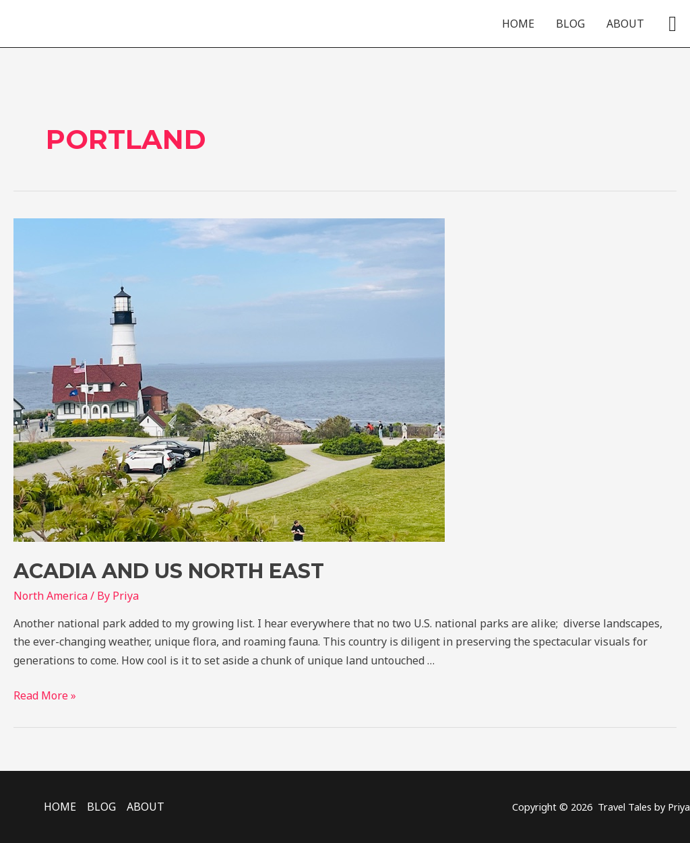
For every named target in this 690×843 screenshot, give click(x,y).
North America (50, 595)
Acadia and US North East (168, 571)
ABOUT (625, 23)
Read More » (44, 695)
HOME (518, 23)
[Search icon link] (672, 23)
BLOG (570, 23)
